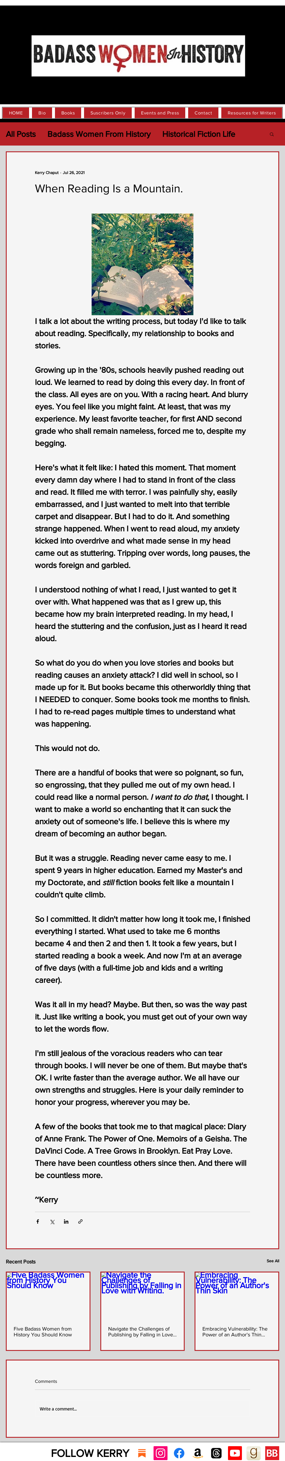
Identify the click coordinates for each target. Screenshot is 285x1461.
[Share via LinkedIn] (66, 1221)
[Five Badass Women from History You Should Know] (48, 1295)
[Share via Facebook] (37, 1221)
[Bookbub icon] (272, 1453)
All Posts (21, 134)
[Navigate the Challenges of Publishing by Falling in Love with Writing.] (142, 1295)
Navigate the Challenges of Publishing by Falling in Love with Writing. (140, 1332)
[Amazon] (198, 1453)
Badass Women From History (99, 134)
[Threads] (216, 1453)
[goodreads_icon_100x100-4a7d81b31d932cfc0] (254, 1453)
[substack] (142, 1453)
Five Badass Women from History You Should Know (43, 1332)
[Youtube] (235, 1453)
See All (273, 1261)
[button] (272, 134)
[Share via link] (80, 1221)
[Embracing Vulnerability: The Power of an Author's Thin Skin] (236, 1295)
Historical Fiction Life (198, 134)
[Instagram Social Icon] (161, 1453)
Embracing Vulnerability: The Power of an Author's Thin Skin (235, 1332)
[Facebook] (179, 1453)
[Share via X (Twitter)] (52, 1221)
